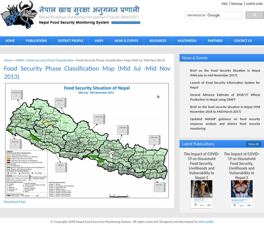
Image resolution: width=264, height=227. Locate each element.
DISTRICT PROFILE (69, 41)
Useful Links (254, 4)
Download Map (14, 202)
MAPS (98, 41)
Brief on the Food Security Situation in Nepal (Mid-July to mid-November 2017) (225, 72)
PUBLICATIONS (35, 41)
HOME (10, 41)
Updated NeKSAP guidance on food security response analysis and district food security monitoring (225, 123)
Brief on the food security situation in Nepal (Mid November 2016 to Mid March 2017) (225, 109)
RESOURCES (157, 41)
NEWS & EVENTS (126, 41)
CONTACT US (243, 41)
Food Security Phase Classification (51, 60)
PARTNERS (215, 41)
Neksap (71, 15)
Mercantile (206, 222)
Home (8, 60)
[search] (208, 15)
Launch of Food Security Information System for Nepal (225, 85)
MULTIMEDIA (186, 41)
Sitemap (236, 4)
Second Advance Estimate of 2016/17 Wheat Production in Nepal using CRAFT (225, 97)
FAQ (224, 4)
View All (253, 144)
